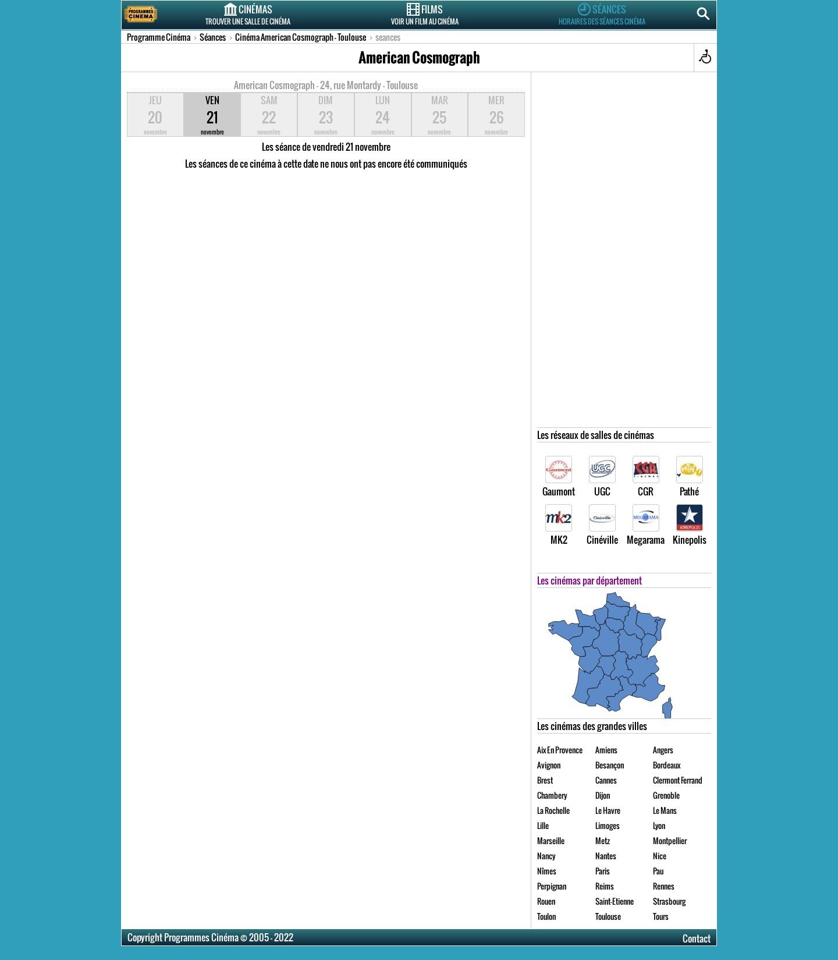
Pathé (689, 477)
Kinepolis (689, 525)
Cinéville (602, 525)
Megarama (646, 525)
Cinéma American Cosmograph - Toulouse (300, 37)
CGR (646, 477)
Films (424, 14)
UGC (602, 477)
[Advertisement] (624, 252)
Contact (697, 938)
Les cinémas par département (589, 580)
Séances (601, 14)
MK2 (558, 525)
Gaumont (558, 477)
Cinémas (247, 14)
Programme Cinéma (158, 37)
